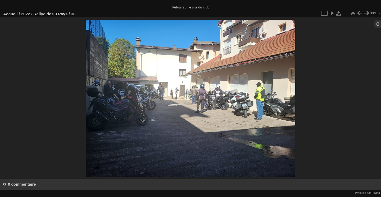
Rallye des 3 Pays (50, 14)
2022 (25, 14)
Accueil (10, 14)
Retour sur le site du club (190, 7)
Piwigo (376, 192)
